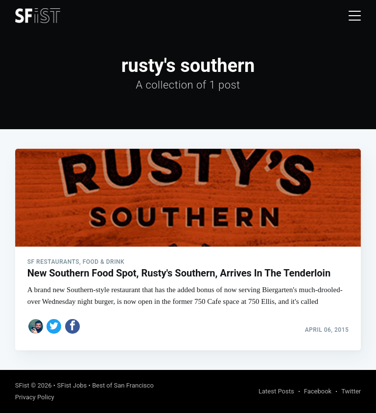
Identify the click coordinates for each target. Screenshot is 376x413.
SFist (22, 385)
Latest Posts (276, 391)
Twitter (351, 391)
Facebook (317, 391)
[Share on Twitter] (54, 326)
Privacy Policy (34, 397)
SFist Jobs (72, 385)
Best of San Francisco (123, 385)
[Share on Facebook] (72, 326)
